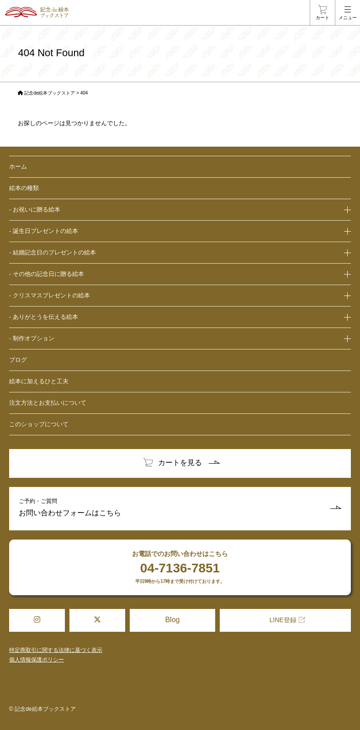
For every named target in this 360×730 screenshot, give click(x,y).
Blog (172, 620)
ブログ (18, 359)
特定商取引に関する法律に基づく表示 (55, 650)
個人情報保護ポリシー (36, 659)
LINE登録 (283, 620)
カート (322, 17)
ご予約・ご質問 (180, 508)
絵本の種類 (24, 188)
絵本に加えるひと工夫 (39, 381)
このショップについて (39, 424)
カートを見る (180, 462)
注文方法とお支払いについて (47, 402)
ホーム (18, 166)
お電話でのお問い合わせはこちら (180, 567)
